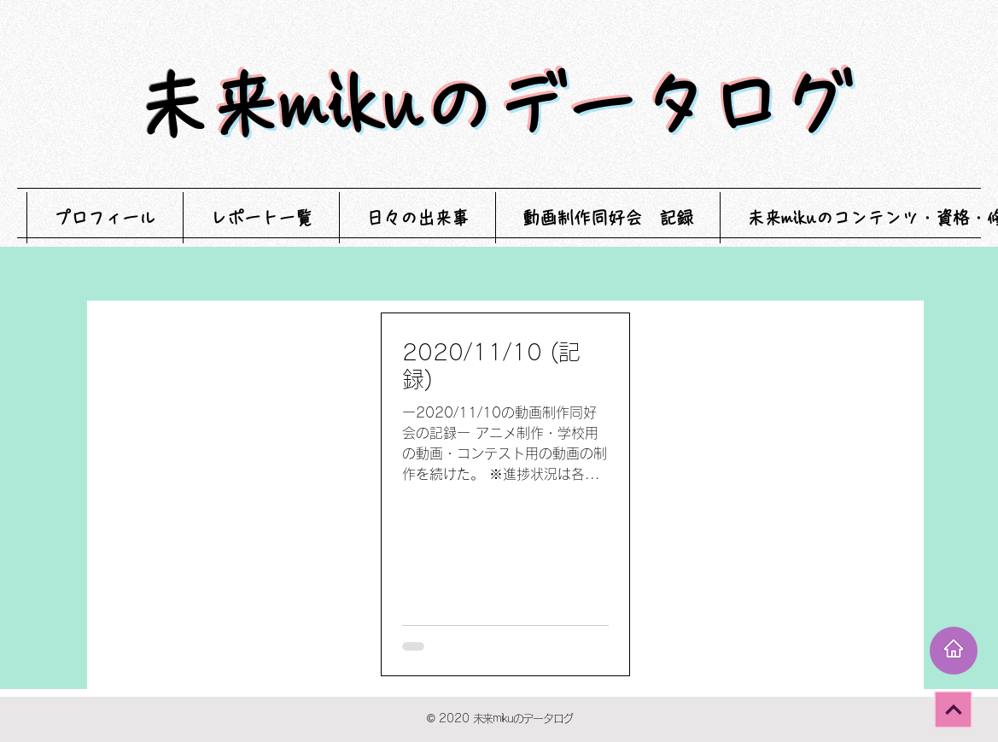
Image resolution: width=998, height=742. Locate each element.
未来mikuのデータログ (530, 105)
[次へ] (953, 709)
